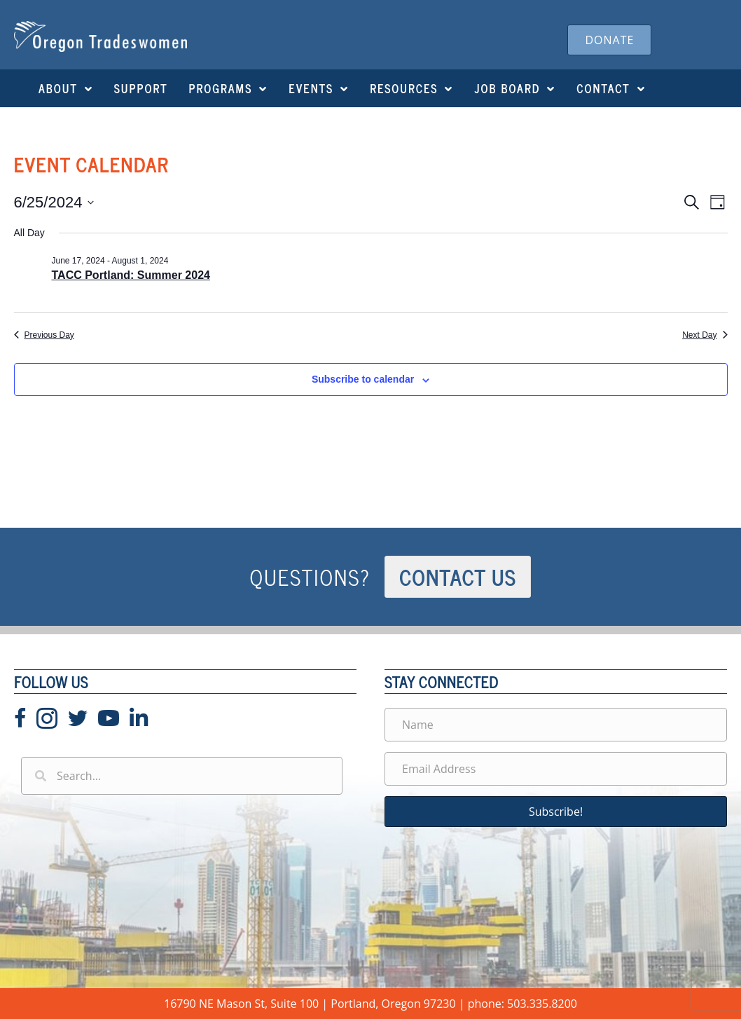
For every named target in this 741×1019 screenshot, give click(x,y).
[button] (556, 811)
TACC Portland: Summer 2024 (131, 275)
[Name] (556, 724)
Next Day (704, 335)
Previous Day (44, 335)
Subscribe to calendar (363, 379)
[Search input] (181, 776)
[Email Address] (556, 769)
